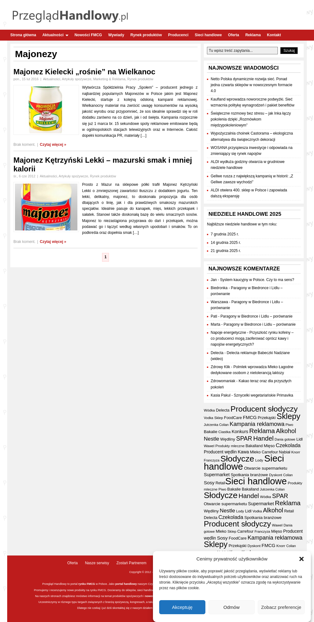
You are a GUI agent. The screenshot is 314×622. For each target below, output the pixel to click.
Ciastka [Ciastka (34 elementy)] (224, 432)
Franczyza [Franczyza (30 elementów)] (211, 460)
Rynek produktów (146, 35)
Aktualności (55, 35)
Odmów (231, 608)
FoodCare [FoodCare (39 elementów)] (233, 417)
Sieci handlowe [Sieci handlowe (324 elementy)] (256, 481)
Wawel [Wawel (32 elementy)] (209, 446)
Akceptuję (182, 608)
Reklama (253, 35)
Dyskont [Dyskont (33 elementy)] (275, 475)
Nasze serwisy (97, 563)
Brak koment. (24, 144)
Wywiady (116, 35)
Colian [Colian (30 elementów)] (288, 475)
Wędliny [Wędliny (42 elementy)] (227, 439)
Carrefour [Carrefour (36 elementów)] (270, 452)
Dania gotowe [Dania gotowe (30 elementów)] (285, 439)
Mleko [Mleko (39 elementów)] (255, 452)
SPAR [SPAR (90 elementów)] (244, 438)
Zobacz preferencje (281, 608)
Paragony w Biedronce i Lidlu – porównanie (256, 316)
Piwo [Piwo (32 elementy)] (289, 425)
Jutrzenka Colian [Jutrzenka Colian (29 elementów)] (216, 425)
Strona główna (23, 35)
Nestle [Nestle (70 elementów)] (211, 439)
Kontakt (274, 35)
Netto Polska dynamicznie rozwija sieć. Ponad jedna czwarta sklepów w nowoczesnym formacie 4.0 (251, 85)
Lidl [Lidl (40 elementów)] (299, 439)
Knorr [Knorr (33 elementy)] (295, 452)
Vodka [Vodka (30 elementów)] (208, 418)
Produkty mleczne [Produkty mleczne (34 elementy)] (229, 446)
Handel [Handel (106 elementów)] (263, 438)
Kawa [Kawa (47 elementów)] (243, 451)
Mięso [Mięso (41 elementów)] (269, 445)
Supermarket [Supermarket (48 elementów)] (217, 474)
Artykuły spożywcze (76, 79)
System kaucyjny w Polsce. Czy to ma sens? (257, 280)
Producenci (178, 35)
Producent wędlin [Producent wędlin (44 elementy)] (220, 452)
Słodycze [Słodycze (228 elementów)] (237, 458)
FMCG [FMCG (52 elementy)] (250, 417)
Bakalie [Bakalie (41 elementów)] (210, 431)
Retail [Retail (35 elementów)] (220, 483)
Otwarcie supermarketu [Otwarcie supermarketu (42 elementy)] (265, 468)
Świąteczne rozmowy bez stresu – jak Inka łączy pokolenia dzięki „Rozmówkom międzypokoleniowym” (251, 119)
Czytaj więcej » (53, 144)
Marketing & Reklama (109, 79)
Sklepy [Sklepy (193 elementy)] (288, 416)
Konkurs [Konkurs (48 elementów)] (240, 431)
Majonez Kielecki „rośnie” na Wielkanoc (84, 71)
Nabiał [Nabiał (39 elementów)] (284, 452)
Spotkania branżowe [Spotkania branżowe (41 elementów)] (249, 474)
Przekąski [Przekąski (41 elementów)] (267, 417)
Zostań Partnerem (131, 563)
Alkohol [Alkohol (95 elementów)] (286, 430)
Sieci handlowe (208, 35)
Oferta (233, 35)
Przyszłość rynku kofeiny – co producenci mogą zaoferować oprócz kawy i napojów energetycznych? (252, 338)
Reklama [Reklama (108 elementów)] (262, 430)
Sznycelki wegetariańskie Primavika (263, 395)
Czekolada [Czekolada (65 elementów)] (288, 445)
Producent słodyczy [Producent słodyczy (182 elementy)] (264, 409)
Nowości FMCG (88, 35)
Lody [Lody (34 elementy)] (259, 460)
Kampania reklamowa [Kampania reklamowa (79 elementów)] (257, 424)
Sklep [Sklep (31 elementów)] (218, 418)
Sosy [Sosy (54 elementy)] (209, 482)
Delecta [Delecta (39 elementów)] (223, 410)
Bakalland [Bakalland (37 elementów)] (254, 446)
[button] (301, 561)
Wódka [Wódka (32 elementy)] (209, 410)
